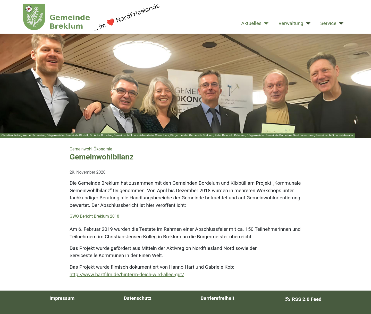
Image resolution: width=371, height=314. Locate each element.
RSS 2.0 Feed (302, 299)
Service (328, 23)
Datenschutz (137, 298)
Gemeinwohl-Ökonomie (91, 149)
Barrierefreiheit (217, 298)
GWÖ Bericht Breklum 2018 (94, 216)
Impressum (61, 298)
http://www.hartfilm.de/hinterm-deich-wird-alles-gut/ (127, 274)
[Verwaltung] (306, 23)
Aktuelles (251, 23)
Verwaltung (291, 23)
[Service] (340, 23)
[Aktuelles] (265, 23)
